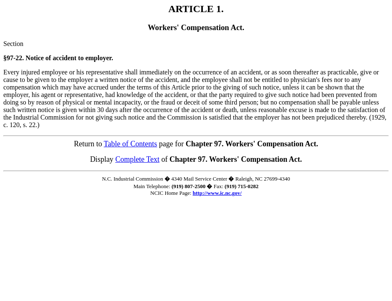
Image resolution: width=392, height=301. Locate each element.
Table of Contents (130, 144)
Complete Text (137, 159)
